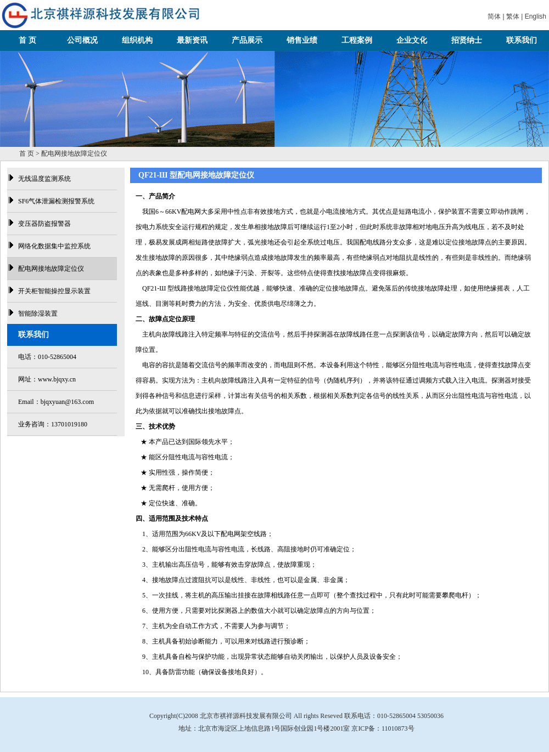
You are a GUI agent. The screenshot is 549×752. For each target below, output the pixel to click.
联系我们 (521, 40)
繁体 (512, 16)
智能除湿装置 (38, 313)
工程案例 (356, 40)
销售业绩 (302, 40)
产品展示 (247, 40)
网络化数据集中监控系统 (54, 246)
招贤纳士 (466, 40)
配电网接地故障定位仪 (51, 268)
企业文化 (411, 40)
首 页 (27, 40)
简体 (494, 16)
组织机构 (137, 40)
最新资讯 (192, 40)
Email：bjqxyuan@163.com (56, 402)
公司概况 (82, 40)
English (535, 16)
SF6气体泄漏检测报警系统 (56, 201)
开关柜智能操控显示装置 (54, 291)
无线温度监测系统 (44, 179)
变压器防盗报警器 (44, 223)
